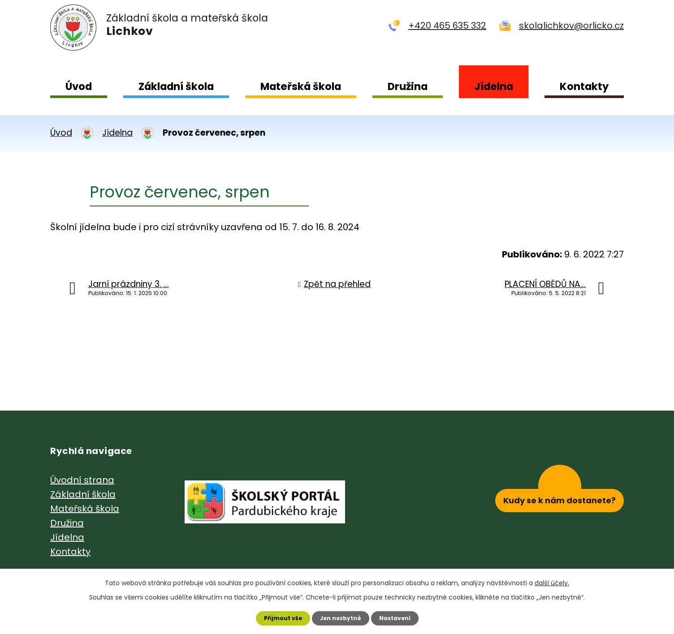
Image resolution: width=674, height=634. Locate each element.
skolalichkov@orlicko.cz (571, 25)
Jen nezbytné (340, 616)
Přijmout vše (276, 616)
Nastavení (401, 616)
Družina (408, 86)
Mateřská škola (300, 86)
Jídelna (493, 86)
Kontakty (584, 86)
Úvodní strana (82, 480)
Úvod (78, 86)
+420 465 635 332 (447, 25)
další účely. (552, 579)
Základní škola (176, 86)
